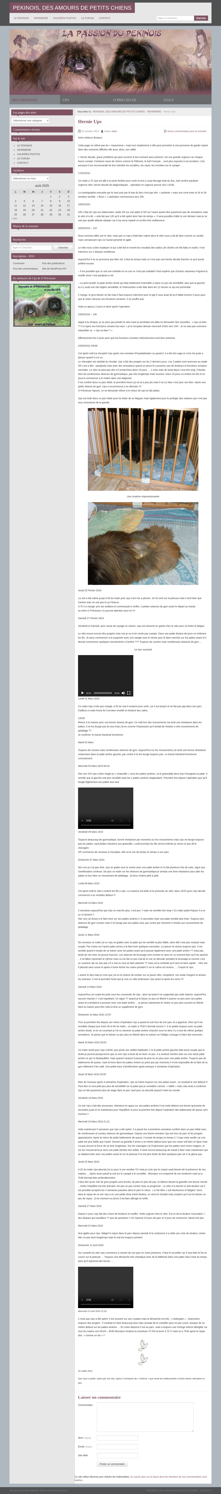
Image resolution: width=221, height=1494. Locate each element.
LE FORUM (87, 18)
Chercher (201, 18)
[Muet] (123, 693)
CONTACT (104, 18)
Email (85, 1446)
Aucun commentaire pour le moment (186, 131)
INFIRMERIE (41, 18)
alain (114, 131)
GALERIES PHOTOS (64, 18)
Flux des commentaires (25, 268)
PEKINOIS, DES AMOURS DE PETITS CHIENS (72, 8)
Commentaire (85, 1405)
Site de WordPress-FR (54, 268)
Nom (84, 1438)
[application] (105, 675)
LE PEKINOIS (21, 18)
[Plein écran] (129, 693)
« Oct (14, 218)
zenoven (62, 1490)
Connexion (19, 263)
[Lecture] (82, 693)
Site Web (83, 1455)
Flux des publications (53, 263)
